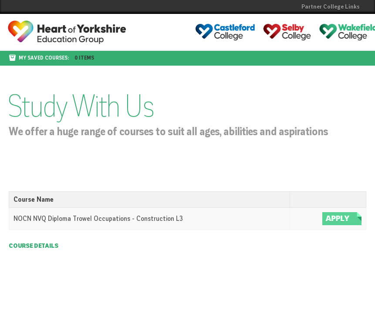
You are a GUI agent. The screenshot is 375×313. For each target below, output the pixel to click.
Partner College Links (330, 7)
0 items (84, 58)
